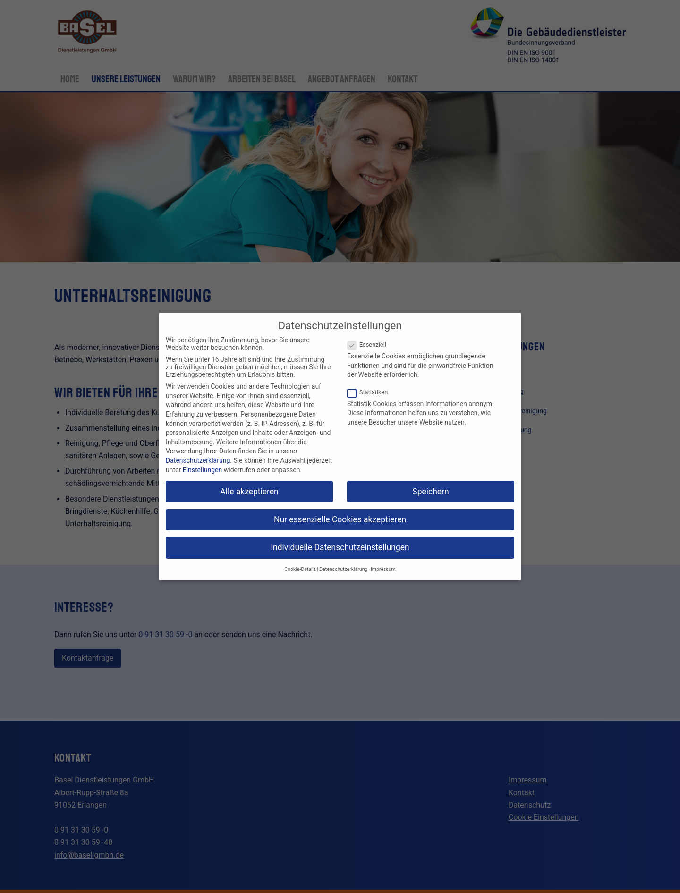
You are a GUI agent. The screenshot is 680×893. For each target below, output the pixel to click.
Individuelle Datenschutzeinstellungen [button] (340, 547)
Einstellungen (202, 470)
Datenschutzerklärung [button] (343, 569)
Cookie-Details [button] (300, 569)
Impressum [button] (383, 569)
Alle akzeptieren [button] (249, 491)
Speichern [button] (430, 491)
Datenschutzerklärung (198, 460)
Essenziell (370, 344)
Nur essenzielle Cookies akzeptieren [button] (340, 519)
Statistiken (371, 392)
